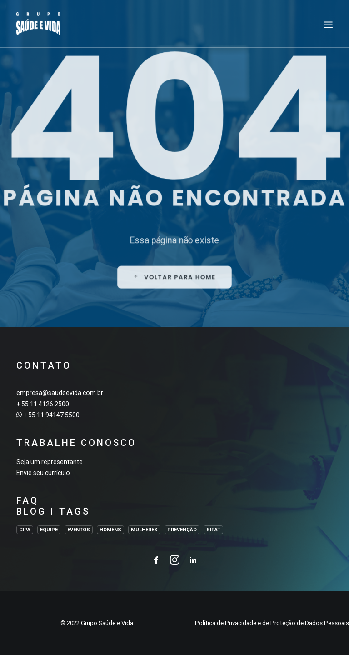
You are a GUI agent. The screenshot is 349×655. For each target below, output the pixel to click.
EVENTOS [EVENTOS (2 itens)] (78, 530)
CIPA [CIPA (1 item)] (24, 530)
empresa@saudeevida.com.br (59, 392)
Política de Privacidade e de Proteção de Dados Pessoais (272, 623)
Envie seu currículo (43, 472)
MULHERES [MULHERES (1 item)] (144, 530)
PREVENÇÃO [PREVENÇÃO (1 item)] (182, 530)
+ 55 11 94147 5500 (51, 415)
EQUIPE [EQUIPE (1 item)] (49, 530)
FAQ (27, 500)
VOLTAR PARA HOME (175, 316)
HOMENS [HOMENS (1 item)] (110, 530)
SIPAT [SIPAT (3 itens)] (213, 530)
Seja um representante (49, 461)
